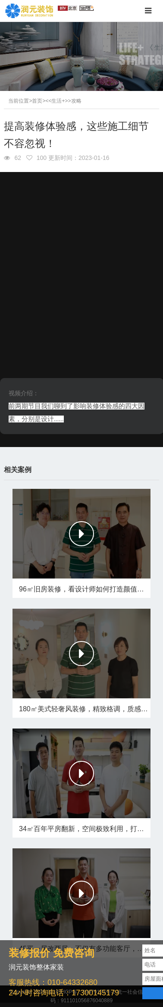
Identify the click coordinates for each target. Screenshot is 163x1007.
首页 (37, 101)
